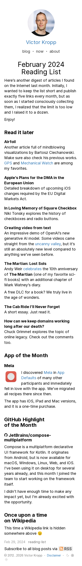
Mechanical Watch (37, 163)
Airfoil (10, 141)
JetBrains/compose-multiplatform (27, 437)
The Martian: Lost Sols (25, 263)
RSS (68, 549)
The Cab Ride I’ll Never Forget (32, 306)
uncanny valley (48, 244)
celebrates (32, 269)
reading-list (37, 542)
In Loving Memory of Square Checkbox (40, 208)
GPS (8, 163)
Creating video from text (27, 228)
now (40, 51)
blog (26, 51)
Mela (48, 372)
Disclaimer (54, 555)
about (55, 51)
